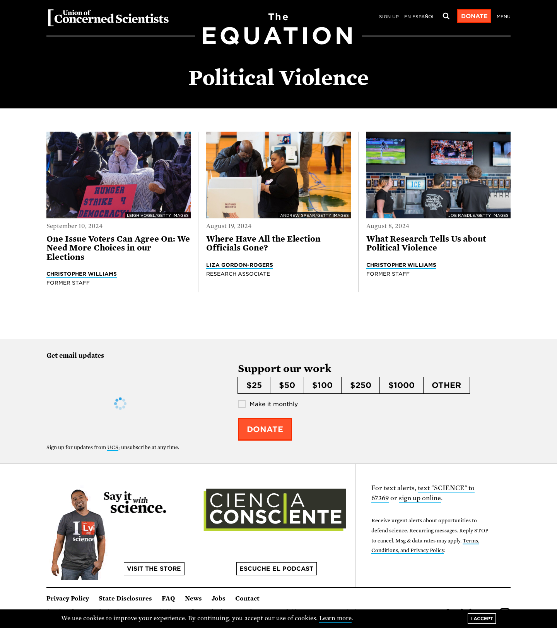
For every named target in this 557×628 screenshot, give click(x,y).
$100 (322, 385)
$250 (360, 385)
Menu (504, 16)
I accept (481, 618)
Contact (247, 598)
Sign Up (389, 16)
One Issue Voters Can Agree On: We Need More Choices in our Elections (118, 248)
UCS (112, 447)
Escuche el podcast (276, 568)
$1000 (401, 385)
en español (419, 16)
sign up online (420, 498)
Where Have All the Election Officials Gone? (263, 243)
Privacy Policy (67, 598)
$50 (287, 385)
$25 (254, 385)
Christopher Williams (81, 274)
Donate (474, 16)
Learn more (335, 618)
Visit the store (154, 568)
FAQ (168, 598)
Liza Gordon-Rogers (239, 265)
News (193, 598)
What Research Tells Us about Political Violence (426, 243)
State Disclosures (125, 598)
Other (446, 385)
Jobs (219, 598)
